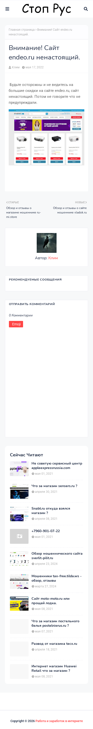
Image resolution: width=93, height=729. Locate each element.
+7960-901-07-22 (45, 531)
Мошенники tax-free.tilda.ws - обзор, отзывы (56, 578)
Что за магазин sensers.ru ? (54, 486)
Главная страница (22, 29)
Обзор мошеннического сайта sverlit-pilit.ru (57, 555)
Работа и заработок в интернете (59, 721)
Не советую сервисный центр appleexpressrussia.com (56, 465)
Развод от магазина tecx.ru (54, 644)
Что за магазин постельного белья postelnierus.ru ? (55, 623)
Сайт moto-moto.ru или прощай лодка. (50, 601)
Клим (16, 67)
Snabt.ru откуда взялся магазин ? (50, 510)
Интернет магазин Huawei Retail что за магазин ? (54, 668)
